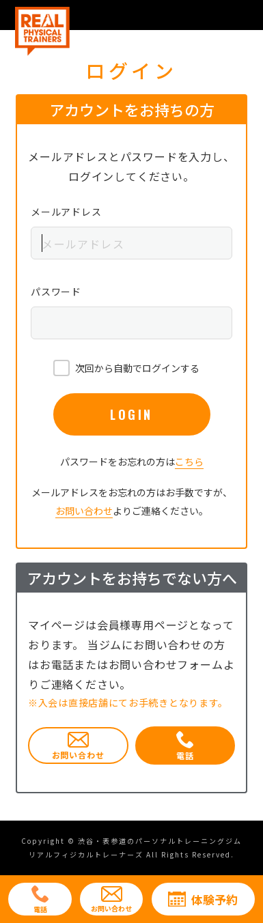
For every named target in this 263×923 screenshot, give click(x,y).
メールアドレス (66, 211)
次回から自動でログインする (137, 368)
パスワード (56, 291)
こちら (189, 461)
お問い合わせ (84, 510)
